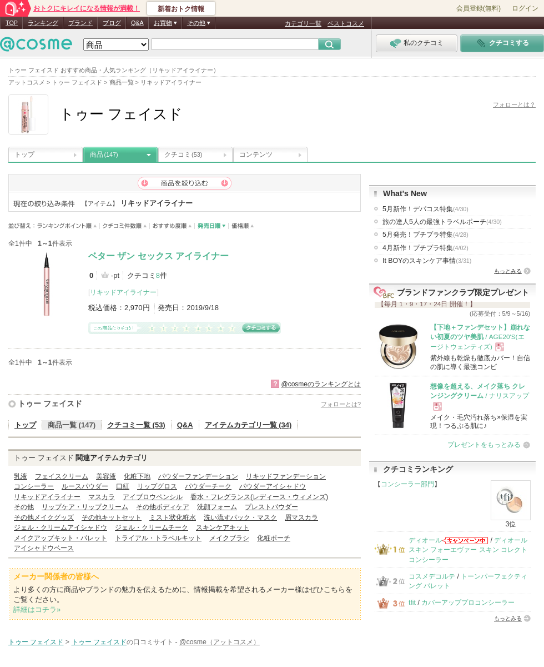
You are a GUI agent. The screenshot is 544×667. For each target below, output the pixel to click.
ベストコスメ (346, 23)
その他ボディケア (162, 507)
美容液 (106, 476)
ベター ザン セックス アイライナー (158, 256)
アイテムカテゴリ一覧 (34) (248, 425)
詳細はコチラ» (37, 609)
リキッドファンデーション (286, 476)
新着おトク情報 (181, 9)
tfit (412, 602)
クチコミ (183, 154)
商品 (104, 154)
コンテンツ (256, 154)
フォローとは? (341, 404)
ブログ (112, 22)
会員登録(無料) (478, 8)
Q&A (137, 22)
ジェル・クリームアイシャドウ (60, 527)
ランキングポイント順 (68, 226)
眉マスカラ (301, 517)
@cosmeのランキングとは (321, 384)
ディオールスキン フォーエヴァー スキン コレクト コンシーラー (468, 550)
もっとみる (508, 271)
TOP (12, 22)
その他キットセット (112, 517)
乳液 (20, 476)
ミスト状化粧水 (172, 517)
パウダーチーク (208, 486)
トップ (24, 154)
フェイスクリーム (61, 476)
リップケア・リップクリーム (85, 507)
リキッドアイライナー (123, 292)
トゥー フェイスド (50, 403)
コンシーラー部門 (407, 484)
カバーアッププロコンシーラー (468, 602)
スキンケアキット (222, 527)
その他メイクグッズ (44, 517)
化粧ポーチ (273, 538)
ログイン (525, 8)
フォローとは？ (514, 104)
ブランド (80, 22)
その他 (24, 507)
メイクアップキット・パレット (60, 538)
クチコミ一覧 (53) (136, 425)
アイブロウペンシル (153, 497)
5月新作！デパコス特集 (425, 209)
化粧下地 (137, 476)
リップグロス (157, 486)
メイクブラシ (229, 538)
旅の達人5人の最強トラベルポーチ (442, 222)
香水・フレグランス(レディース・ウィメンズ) (259, 497)
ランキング (43, 22)
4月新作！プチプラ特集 (425, 248)
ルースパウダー (85, 486)
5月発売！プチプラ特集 (425, 234)
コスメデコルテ (432, 576)
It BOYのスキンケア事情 (426, 261)
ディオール (425, 540)
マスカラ (101, 497)
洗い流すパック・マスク (240, 517)
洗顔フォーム (217, 507)
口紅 (122, 486)
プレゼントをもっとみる (484, 445)
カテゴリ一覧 (303, 23)
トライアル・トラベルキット (158, 538)
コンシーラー (34, 486)
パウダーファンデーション (198, 476)
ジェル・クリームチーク (151, 527)
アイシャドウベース (44, 548)
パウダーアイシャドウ (272, 486)
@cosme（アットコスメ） (219, 642)
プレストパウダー (271, 507)
